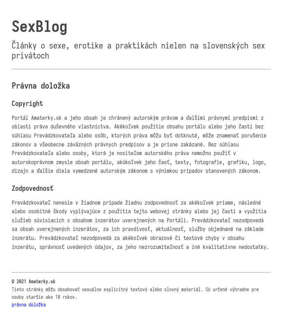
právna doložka (29, 305)
